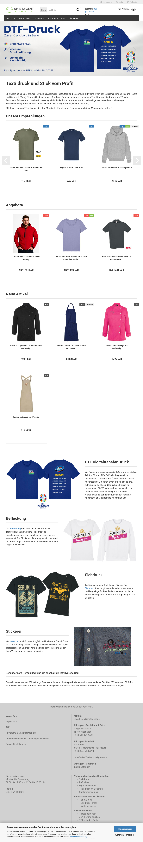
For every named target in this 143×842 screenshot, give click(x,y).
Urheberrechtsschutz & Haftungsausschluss (27, 738)
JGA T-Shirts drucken (89, 817)
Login (119, 2)
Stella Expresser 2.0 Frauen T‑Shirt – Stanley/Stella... (71, 257)
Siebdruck (90, 588)
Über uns (74, 18)
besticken (14, 641)
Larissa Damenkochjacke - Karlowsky (116, 346)
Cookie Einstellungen (16, 744)
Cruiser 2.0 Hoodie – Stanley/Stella (116, 167)
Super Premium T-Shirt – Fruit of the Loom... (26, 168)
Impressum (11, 721)
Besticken (39, 18)
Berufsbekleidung (56, 18)
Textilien (10, 18)
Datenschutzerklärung (78, 837)
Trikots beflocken (87, 806)
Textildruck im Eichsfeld (91, 788)
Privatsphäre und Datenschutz (21, 733)
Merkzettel (132, 2)
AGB (8, 727)
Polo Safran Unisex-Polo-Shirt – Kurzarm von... (116, 257)
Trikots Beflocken (87, 813)
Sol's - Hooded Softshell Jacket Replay (26, 257)
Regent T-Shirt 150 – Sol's (71, 167)
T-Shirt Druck (85, 799)
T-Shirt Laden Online (89, 820)
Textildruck (25, 18)
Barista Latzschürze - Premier (26, 417)
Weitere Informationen (124, 835)
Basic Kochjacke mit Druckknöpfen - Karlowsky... (26, 346)
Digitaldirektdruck (87, 785)
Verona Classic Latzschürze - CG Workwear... (71, 346)
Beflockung (15, 528)
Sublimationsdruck (88, 792)
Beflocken (84, 782)
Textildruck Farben (88, 803)
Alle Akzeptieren (125, 829)
